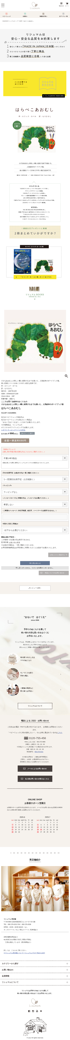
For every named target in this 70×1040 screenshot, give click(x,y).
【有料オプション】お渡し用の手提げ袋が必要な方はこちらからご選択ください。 (24, 451)
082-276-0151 (39, 751)
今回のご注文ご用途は (11, 524)
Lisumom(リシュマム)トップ (10, 21)
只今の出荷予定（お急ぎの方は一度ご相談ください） (21, 473)
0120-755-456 (37, 738)
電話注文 (61, 6)
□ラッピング (7, 486)
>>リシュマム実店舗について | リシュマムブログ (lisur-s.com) (24, 953)
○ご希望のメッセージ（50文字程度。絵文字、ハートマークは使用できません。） (30, 510)
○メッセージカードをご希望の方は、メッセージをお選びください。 (26, 498)
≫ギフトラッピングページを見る (13, 430)
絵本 (21, 21)
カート (67, 6)
